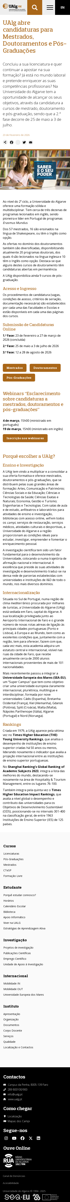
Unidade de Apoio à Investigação (23, 964)
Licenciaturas (11, 853)
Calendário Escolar (14, 906)
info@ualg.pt (15, 1094)
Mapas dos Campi (19, 1121)
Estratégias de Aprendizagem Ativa (24, 928)
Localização (15, 1116)
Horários (8, 900)
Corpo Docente (12, 1030)
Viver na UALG (12, 923)
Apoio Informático (14, 917)
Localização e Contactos (18, 1047)
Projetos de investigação (18, 947)
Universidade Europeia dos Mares (23, 994)
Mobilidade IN (11, 983)
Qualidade (9, 1041)
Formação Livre (12, 876)
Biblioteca (9, 912)
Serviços (8, 1036)
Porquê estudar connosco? (19, 895)
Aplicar (34, 7)
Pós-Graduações (13, 859)
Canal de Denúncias (14, 1176)
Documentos (11, 1025)
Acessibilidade (11, 1183)
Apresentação (11, 1014)
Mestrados (9, 864)
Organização (11, 1019)
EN (63, 7)
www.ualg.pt (15, 1099)
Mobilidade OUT (13, 989)
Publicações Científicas (17, 953)
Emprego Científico (14, 958)
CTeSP (7, 870)
